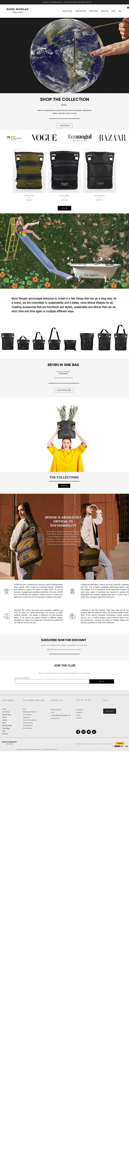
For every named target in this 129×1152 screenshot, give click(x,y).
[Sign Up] (101, 681)
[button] (128, 7)
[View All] (64, 208)
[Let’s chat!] (109, 711)
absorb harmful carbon (115, 618)
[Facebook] (78, 732)
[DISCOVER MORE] (64, 390)
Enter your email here (22, 678)
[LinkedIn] (94, 732)
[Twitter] (89, 732)
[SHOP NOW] (64, 126)
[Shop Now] (64, 486)
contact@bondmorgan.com (61, 715)
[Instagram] (83, 732)
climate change (119, 620)
